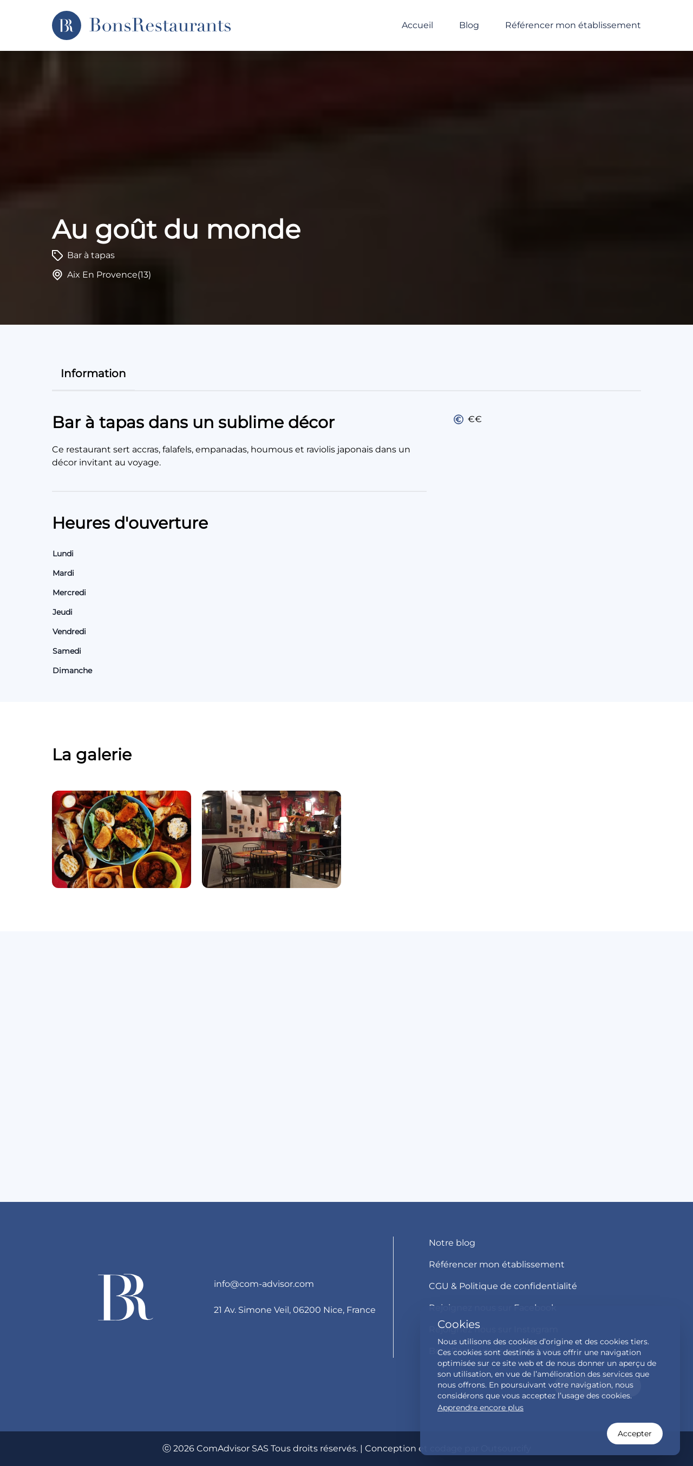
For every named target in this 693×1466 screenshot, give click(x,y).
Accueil (417, 25)
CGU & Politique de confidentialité (503, 1286)
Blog (469, 25)
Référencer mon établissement (573, 25)
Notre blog (452, 1243)
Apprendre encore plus (480, 1407)
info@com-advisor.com (264, 1284)
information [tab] (93, 373)
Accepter (635, 1433)
